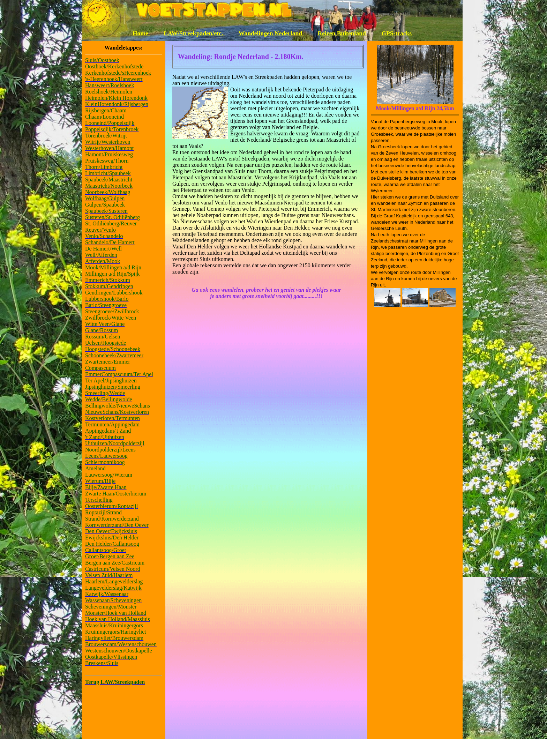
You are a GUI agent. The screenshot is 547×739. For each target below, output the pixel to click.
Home (141, 33)
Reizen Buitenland (343, 33)
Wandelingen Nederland (271, 33)
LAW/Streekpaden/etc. (194, 33)
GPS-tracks (396, 33)
